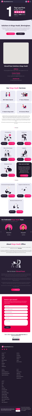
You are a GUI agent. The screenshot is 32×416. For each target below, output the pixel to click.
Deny (18, 410)
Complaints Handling (4, 394)
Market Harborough (4, 360)
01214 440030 (17, 74)
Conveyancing (18, 355)
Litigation (18, 360)
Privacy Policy (3, 388)
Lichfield (3, 358)
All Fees (18, 370)
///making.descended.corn (16, 80)
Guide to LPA (3, 400)
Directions (10, 33)
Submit (7, 327)
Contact (3, 386)
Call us (20, 33)
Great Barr (3, 355)
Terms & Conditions (4, 391)
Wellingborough (4, 366)
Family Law (18, 358)
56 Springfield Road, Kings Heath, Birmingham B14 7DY (16, 70)
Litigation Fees (18, 373)
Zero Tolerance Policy (4, 389)
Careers (3, 383)
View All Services (24, 175)
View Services (4, 143)
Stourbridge (3, 363)
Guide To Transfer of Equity (5, 397)
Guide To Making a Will (4, 402)
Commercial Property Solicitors (5, 373)
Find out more (11, 143)
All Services (3, 370)
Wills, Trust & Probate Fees (20, 376)
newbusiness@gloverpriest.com (17, 76)
